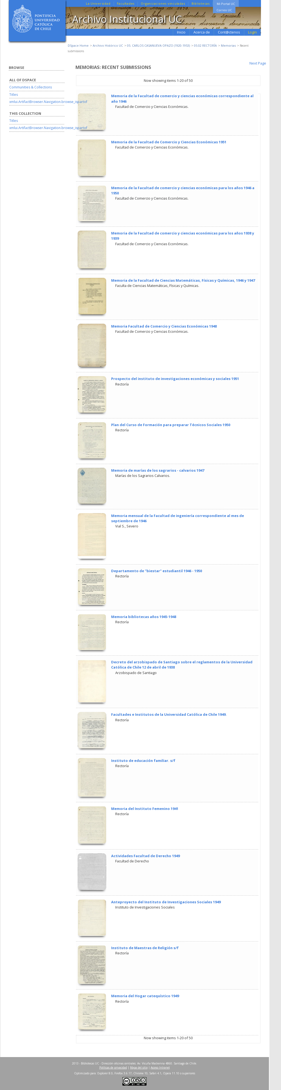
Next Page (257, 63)
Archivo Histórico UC (108, 45)
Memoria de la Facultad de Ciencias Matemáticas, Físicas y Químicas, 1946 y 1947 (183, 280)
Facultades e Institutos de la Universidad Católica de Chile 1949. (169, 714)
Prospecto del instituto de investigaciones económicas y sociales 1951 (175, 378)
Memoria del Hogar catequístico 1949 (145, 995)
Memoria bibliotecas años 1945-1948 (143, 616)
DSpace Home (78, 45)
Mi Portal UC (226, 4)
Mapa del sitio (139, 1067)
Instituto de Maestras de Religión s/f (145, 947)
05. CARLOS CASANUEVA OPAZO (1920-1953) (158, 45)
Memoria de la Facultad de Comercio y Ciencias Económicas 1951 (168, 141)
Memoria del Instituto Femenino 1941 (144, 808)
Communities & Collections (30, 87)
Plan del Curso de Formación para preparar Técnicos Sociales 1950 (170, 424)
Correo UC (224, 10)
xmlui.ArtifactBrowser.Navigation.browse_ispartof (48, 101)
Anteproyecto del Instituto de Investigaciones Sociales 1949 (166, 901)
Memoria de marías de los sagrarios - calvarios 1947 (157, 470)
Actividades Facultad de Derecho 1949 (145, 855)
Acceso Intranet (160, 1067)
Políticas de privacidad (113, 1067)
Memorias (228, 45)
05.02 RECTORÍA (205, 45)
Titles (13, 94)
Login (252, 32)
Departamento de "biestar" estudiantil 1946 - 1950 (156, 570)
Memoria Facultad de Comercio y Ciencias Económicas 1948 (164, 326)
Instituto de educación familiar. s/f (143, 760)
